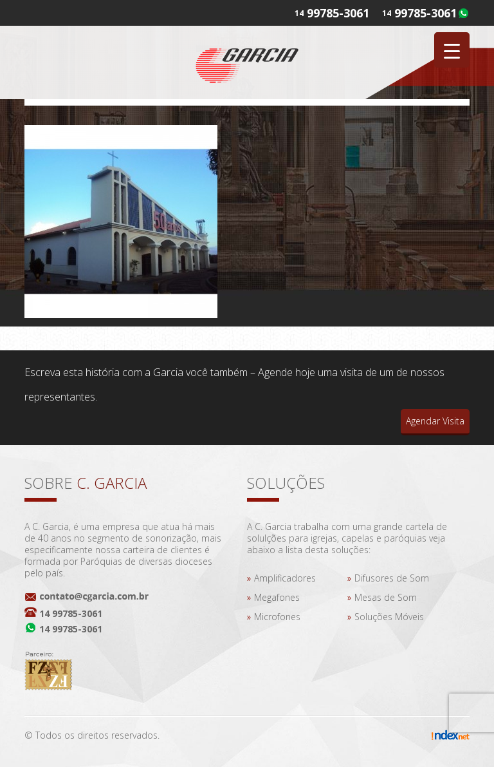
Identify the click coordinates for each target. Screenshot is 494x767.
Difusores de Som (391, 578)
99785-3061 (425, 13)
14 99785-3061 (70, 613)
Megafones (277, 597)
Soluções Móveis (389, 617)
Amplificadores (285, 578)
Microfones (277, 617)
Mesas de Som (385, 597)
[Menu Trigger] (452, 50)
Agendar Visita (435, 421)
